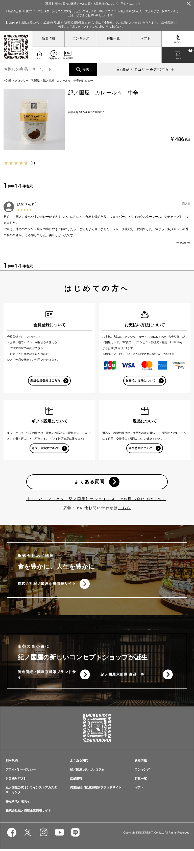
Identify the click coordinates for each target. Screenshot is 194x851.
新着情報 (48, 38)
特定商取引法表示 (18, 803)
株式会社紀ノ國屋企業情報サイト (47, 585)
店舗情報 (76, 780)
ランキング (80, 38)
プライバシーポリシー (21, 771)
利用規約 (12, 762)
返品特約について (141, 448)
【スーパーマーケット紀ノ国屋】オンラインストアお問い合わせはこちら (96, 500)
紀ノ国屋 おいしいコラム (87, 771)
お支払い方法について (141, 380)
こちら (124, 509)
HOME (8, 80)
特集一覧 (113, 38)
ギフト (145, 38)
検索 (85, 69)
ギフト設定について (45, 448)
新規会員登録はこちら (45, 380)
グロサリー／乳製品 (27, 80)
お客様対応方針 (16, 780)
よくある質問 (89, 482)
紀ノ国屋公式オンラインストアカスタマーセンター (31, 791)
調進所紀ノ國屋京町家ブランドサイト (45, 676)
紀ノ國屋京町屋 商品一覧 (123, 676)
